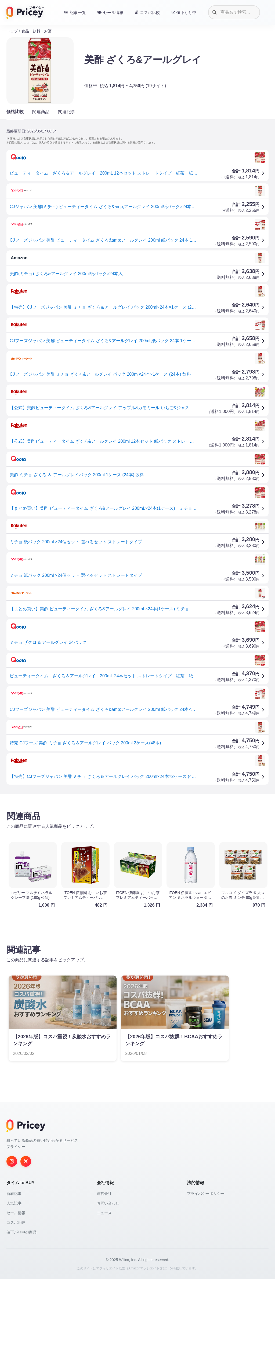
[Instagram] (11, 1161)
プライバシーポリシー (206, 1193)
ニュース (104, 1213)
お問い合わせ (108, 1203)
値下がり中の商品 (21, 1232)
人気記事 (13, 1203)
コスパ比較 (15, 1222)
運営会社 (104, 1193)
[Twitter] (25, 1161)
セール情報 (15, 1213)
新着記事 (13, 1193)
